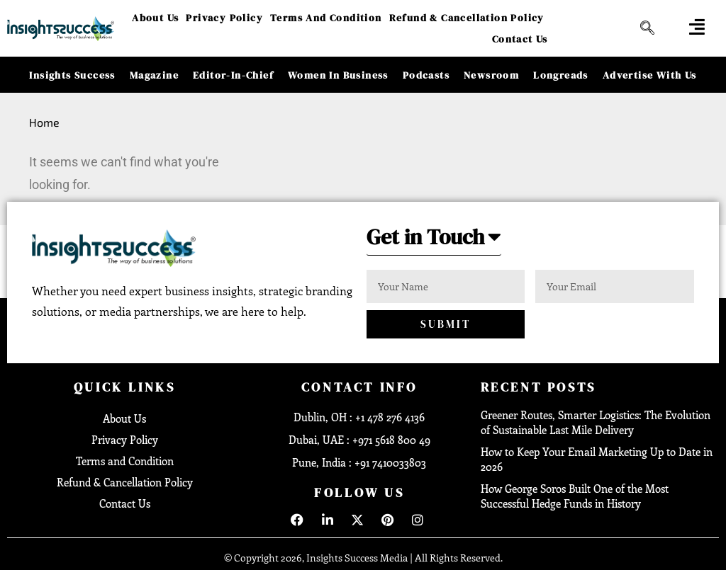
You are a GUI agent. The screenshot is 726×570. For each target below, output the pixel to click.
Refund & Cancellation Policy (466, 18)
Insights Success (72, 75)
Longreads (560, 75)
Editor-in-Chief (233, 75)
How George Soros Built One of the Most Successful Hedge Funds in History (575, 496)
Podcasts (426, 75)
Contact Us (520, 39)
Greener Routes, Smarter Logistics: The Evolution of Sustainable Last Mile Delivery (595, 422)
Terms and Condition (326, 18)
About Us (155, 18)
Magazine (154, 75)
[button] (434, 241)
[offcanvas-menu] (697, 26)
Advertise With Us (650, 75)
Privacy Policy (224, 18)
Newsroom (491, 75)
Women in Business (338, 75)
